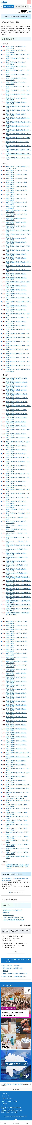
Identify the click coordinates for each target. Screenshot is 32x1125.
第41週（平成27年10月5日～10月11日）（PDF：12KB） (16, 215)
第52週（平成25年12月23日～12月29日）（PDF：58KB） (17, 622)
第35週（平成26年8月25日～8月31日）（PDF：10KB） (16, 446)
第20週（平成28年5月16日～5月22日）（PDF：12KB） (16, 83)
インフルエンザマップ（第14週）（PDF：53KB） (17, 550)
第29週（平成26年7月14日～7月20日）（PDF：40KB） (16, 470)
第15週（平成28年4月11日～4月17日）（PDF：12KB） (16, 103)
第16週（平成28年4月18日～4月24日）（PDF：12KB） (16, 99)
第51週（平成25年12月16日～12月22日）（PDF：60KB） (17, 626)
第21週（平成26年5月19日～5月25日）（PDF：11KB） (16, 502)
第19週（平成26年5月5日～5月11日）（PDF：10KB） (18, 510)
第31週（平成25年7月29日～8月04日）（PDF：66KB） (16, 705)
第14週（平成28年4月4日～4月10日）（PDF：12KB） (18, 107)
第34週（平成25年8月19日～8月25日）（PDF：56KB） (16, 694)
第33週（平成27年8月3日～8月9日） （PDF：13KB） (18, 247)
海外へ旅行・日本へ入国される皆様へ (13, 968)
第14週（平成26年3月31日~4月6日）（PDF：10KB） (18, 546)
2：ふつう (17, 938)
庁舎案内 (4, 1093)
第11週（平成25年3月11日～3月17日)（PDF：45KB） (18, 785)
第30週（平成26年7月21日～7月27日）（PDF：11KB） (16, 466)
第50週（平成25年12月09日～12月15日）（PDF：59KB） (17, 630)
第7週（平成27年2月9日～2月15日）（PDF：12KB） (18, 346)
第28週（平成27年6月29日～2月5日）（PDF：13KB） (18, 266)
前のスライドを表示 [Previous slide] (1, 6)
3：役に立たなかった (9, 940)
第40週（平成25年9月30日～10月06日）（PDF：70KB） (16, 670)
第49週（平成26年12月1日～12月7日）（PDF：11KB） (16, 391)
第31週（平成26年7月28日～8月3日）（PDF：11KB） (18, 462)
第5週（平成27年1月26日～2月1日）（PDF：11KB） (18, 354)
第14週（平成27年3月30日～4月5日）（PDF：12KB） (18, 318)
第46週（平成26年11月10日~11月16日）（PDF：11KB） (16, 402)
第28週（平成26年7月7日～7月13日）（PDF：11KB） (18, 474)
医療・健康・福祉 (7, 1084)
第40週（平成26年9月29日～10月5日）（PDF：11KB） (16, 426)
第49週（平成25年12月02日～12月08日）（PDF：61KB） (17, 634)
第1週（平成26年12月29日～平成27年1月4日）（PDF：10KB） (18, 370)
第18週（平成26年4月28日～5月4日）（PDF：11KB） (18, 514)
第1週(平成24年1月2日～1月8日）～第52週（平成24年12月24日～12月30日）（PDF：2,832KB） (17, 866)
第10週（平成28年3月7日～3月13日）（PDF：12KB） (18, 123)
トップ (2, 1084)
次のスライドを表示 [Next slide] (30, 6)
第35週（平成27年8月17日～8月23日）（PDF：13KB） (16, 239)
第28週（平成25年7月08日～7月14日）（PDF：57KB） (16, 717)
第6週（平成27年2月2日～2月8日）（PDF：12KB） (17, 350)
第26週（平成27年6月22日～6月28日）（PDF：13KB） (16, 274)
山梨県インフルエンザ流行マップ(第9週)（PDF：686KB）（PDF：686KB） (16, 797)
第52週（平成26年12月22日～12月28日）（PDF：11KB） (17, 379)
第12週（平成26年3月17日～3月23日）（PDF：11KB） (16, 562)
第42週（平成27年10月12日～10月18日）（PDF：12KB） (17, 211)
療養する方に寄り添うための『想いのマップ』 (15, 973)
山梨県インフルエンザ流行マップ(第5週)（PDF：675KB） (16, 829)
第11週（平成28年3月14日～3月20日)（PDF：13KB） (18, 119)
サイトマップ (5, 1096)
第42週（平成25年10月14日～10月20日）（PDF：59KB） (17, 662)
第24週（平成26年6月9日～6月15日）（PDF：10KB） (18, 490)
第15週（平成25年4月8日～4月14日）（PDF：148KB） (18, 769)
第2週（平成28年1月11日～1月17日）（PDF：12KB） (18, 154)
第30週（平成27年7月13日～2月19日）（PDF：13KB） (16, 258)
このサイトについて (7, 1098)
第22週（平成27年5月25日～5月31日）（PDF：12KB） (16, 286)
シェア (29, 11)
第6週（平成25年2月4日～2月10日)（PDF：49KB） (17, 817)
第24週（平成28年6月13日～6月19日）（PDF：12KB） (16, 67)
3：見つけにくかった (9, 947)
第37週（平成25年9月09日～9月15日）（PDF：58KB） (16, 682)
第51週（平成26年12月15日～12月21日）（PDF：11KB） (17, 383)
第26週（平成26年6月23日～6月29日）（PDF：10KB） (16, 482)
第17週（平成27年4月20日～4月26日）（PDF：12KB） (16, 306)
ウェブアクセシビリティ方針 (9, 1101)
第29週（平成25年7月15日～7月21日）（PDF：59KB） (16, 713)
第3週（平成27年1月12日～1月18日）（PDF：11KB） (18, 362)
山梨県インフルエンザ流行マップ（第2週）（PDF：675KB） (17, 853)
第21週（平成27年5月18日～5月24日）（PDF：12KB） (16, 290)
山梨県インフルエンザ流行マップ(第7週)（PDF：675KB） (16, 813)
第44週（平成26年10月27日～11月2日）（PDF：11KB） (16, 410)
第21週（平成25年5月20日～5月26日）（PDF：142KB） (16, 745)
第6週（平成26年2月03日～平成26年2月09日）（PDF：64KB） (18, 593)
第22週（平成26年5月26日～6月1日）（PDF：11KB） (18, 498)
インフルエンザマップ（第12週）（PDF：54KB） (17, 566)
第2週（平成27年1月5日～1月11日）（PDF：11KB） (18, 366)
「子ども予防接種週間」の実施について (13, 920)
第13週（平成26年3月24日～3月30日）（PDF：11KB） (16, 554)
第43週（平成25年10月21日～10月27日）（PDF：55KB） (17, 658)
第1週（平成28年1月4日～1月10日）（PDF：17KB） (18, 158)
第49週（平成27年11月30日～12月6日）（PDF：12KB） (16, 183)
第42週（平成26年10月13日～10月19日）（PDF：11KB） (17, 418)
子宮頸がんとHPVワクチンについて (12, 910)
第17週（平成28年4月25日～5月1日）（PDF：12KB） (18, 95)
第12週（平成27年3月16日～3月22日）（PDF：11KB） (16, 326)
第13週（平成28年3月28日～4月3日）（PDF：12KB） (18, 111)
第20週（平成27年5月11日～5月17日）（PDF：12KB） (16, 294)
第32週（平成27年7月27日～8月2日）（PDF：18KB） (18, 251)
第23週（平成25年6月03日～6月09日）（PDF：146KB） (16, 737)
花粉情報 (5, 971)
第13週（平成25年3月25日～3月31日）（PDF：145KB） (16, 777)
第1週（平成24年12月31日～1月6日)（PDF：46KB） (18, 857)
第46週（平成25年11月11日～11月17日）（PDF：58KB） (17, 646)
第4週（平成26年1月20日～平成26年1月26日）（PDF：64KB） (18, 601)
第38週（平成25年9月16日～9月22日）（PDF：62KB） (16, 678)
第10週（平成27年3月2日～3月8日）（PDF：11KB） (18, 334)
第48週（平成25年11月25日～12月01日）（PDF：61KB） (17, 638)
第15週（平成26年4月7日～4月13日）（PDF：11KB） (18, 538)
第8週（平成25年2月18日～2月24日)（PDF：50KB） (18, 801)
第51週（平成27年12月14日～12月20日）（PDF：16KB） (17, 175)
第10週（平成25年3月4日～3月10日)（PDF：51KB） (18, 789)
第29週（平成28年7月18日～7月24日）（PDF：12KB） (16, 47)
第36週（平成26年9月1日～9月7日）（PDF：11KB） (18, 442)
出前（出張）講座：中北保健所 (11, 965)
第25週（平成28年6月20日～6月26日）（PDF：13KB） (16, 63)
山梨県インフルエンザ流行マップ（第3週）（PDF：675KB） (17, 845)
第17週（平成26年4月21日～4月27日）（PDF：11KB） (16, 522)
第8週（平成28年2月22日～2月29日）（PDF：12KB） (18, 130)
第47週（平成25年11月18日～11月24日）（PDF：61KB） (17, 642)
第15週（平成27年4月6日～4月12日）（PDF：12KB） (18, 314)
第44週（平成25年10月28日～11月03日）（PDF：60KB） (17, 654)
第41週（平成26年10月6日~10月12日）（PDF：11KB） (16, 422)
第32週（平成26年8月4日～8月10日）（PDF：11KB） (18, 458)
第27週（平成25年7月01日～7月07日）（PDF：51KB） (16, 721)
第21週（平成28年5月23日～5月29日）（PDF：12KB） (16, 79)
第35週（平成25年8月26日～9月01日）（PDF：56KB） (16, 690)
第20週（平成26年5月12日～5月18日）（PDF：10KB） (16, 506)
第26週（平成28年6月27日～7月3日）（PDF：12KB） (18, 59)
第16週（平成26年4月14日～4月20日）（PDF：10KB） (16, 530)
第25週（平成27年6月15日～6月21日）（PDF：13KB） (16, 278)
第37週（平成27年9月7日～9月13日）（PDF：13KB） (18, 231)
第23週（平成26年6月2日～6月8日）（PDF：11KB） (18, 494)
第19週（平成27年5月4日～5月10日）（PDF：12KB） (18, 298)
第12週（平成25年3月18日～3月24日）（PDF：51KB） (16, 781)
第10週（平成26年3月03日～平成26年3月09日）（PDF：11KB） (17, 577)
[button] (25, 2)
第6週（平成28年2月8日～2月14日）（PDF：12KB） (18, 138)
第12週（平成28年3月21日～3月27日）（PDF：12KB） (16, 115)
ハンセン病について (8, 915)
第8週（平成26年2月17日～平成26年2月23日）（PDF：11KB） (18, 585)
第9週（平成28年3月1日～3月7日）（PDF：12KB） (17, 127)
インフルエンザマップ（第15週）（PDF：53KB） (17, 542)
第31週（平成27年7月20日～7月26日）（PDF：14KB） (16, 255)
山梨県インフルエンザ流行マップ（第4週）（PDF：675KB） (17, 837)
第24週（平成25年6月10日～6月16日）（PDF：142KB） (16, 733)
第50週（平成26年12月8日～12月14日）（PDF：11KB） (16, 387)
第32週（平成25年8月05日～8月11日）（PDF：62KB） (16, 702)
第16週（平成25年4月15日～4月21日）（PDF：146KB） (16, 765)
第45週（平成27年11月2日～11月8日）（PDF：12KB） (16, 199)
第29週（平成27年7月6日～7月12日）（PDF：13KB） (18, 262)
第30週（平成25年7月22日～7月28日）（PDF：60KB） (16, 709)
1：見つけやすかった (9, 945)
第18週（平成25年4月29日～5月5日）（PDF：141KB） (18, 757)
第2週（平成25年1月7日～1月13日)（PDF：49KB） (17, 849)
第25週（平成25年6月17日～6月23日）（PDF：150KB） (16, 729)
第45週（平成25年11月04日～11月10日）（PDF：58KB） (17, 650)
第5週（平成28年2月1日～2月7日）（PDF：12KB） (17, 142)
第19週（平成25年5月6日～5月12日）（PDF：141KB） (18, 753)
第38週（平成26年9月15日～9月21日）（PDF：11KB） (16, 434)
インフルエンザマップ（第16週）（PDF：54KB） (17, 534)
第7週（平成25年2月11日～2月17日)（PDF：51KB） (18, 809)
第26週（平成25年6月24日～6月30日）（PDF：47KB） (16, 725)
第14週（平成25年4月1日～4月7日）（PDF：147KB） (18, 773)
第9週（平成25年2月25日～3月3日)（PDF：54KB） (17, 793)
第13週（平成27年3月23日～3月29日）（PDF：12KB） (16, 322)
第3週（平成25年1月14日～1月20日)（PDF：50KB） (18, 841)
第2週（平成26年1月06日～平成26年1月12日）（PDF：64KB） (18, 609)
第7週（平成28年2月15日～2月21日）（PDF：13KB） (18, 134)
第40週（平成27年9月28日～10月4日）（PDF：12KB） (16, 219)
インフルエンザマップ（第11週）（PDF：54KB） (17, 574)
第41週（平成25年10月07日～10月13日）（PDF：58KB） (17, 666)
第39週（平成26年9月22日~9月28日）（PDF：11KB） (18, 430)
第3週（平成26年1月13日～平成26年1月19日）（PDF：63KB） (18, 605)
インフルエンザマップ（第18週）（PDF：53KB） (17, 518)
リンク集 (4, 1104)
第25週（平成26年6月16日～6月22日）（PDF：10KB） (16, 486)
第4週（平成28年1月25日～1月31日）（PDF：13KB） (18, 146)
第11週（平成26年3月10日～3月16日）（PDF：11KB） (16, 570)
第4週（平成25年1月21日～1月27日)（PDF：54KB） (18, 833)
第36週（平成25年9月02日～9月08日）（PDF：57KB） (16, 686)
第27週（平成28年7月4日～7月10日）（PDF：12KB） (18, 55)
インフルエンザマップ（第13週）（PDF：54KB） (17, 558)
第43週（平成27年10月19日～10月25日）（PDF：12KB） (17, 207)
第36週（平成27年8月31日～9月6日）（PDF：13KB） (18, 235)
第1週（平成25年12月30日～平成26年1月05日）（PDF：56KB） (17, 613)
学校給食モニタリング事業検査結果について (15, 976)
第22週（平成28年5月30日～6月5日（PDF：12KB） (17, 75)
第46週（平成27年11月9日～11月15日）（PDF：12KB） (16, 195)
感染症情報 (6, 905)
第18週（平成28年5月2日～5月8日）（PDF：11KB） (18, 91)
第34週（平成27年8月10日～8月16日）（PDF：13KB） (16, 243)
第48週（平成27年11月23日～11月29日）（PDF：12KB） (17, 187)
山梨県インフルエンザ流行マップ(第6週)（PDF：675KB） (16, 821)
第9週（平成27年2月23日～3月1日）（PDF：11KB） (18, 338)
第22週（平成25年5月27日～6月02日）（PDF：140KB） (16, 741)
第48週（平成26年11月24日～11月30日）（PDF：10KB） (17, 395)
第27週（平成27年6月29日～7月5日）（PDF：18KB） (18, 270)
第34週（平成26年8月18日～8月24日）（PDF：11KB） (16, 450)
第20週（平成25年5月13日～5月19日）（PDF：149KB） (16, 749)
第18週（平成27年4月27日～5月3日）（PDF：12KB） (18, 302)
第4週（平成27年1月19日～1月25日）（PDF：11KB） (18, 358)
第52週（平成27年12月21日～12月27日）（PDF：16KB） (17, 171)
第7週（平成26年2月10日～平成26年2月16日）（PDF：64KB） (18, 589)
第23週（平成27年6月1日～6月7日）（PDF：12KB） (18, 282)
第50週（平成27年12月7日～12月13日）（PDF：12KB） (16, 179)
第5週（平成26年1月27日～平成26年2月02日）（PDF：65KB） (18, 597)
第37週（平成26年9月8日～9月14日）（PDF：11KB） (18, 438)
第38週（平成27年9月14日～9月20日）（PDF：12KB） (16, 227)
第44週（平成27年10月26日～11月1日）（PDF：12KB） (16, 203)
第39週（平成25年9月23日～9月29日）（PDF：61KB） (16, 674)
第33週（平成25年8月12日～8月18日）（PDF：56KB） (16, 698)
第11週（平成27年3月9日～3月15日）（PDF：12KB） (18, 330)
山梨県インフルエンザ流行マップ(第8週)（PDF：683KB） (16, 805)
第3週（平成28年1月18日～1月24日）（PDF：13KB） (18, 150)
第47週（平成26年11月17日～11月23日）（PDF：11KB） (17, 398)
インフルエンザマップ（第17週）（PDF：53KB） (17, 526)
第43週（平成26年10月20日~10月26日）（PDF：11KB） (16, 414)
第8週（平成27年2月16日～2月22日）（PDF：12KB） (18, 342)
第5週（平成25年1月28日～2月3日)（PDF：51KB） (17, 825)
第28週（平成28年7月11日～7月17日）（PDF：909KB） (16, 51)
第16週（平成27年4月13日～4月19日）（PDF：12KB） (16, 310)
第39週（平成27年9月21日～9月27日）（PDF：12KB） (16, 223)
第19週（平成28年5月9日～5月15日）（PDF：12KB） (18, 87)
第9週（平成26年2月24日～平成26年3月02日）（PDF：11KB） (18, 581)
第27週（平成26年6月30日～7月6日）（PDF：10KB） (18, 478)
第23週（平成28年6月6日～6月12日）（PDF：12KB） (18, 71)
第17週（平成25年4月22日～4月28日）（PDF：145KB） (16, 761)
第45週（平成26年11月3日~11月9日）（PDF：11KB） (18, 406)
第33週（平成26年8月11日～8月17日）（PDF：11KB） (16, 454)
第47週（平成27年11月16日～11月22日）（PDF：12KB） (17, 191)
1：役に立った (7, 938)
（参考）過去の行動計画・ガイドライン (13, 917)
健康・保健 (14, 1084)
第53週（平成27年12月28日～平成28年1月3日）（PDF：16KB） (17, 167)
